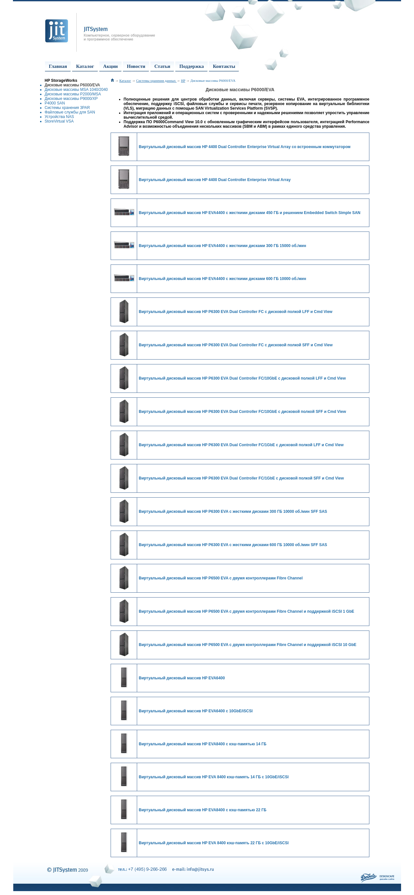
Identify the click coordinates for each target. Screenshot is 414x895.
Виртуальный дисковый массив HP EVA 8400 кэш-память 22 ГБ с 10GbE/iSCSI (214, 843)
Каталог (85, 66)
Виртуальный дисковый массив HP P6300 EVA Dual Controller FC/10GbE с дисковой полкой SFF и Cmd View (242, 411)
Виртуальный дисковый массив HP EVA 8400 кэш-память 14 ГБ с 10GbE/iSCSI (214, 777)
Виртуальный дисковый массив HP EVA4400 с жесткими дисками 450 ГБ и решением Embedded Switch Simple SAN (249, 212)
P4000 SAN (55, 103)
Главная (58, 66)
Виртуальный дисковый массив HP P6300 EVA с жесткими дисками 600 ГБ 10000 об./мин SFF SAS (233, 545)
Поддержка (191, 66)
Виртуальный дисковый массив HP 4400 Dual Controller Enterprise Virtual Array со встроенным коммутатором (245, 147)
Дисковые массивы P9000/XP (71, 98)
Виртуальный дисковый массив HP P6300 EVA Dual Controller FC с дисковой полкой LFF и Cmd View (235, 311)
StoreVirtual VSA (59, 121)
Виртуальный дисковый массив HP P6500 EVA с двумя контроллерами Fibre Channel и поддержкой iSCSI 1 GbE (246, 611)
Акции (110, 66)
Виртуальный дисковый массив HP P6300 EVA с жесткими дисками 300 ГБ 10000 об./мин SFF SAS (233, 511)
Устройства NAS (59, 116)
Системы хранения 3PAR (67, 107)
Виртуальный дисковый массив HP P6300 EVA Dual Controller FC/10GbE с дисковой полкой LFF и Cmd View (242, 378)
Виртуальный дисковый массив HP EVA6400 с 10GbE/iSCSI (196, 711)
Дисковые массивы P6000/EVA (72, 85)
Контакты (224, 66)
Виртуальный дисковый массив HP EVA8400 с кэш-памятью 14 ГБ (203, 744)
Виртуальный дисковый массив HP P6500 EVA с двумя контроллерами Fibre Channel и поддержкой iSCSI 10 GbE (247, 644)
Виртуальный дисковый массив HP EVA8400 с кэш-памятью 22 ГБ (203, 810)
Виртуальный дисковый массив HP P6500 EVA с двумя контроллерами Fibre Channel (221, 578)
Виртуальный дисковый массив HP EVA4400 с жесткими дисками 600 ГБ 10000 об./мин (222, 278)
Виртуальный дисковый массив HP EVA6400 (182, 678)
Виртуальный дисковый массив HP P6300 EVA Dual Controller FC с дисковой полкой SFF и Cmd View (235, 345)
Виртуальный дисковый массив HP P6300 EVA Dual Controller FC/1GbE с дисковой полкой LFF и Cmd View (241, 445)
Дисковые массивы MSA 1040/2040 (76, 89)
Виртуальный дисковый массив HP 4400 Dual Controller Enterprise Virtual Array (215, 180)
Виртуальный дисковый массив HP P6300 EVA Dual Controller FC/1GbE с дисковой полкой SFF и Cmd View (241, 478)
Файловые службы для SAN (70, 112)
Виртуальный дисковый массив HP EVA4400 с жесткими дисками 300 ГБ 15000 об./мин (222, 245)
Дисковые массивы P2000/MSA (73, 94)
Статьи (162, 66)
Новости (136, 66)
